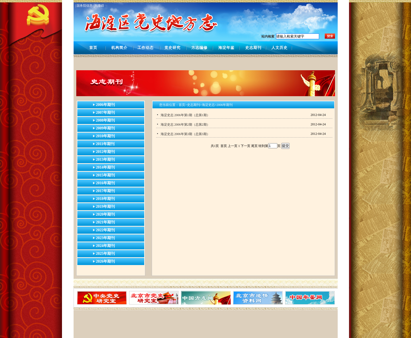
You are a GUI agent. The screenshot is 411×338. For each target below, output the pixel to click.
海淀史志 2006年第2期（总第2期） (185, 124)
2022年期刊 (105, 230)
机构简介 (119, 48)
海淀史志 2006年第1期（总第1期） (185, 115)
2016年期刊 (105, 183)
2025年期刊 (105, 254)
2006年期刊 (105, 105)
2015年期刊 (105, 175)
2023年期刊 (105, 238)
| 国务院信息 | (84, 6)
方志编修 (199, 48)
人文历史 (279, 48)
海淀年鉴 (226, 48)
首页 (93, 48)
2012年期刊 (105, 152)
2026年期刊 (105, 261)
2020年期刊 (105, 214)
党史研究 (172, 48)
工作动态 (145, 48)
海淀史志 (208, 105)
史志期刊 (253, 48)
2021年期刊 (105, 222)
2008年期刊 (105, 120)
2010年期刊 (105, 136)
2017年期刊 (105, 191)
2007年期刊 (105, 113)
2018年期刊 (105, 199)
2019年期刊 (105, 207)
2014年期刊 (105, 167)
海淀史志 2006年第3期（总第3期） (185, 134)
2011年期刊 (105, 144)
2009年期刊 (105, 128)
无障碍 (99, 6)
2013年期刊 (105, 160)
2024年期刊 (105, 246)
